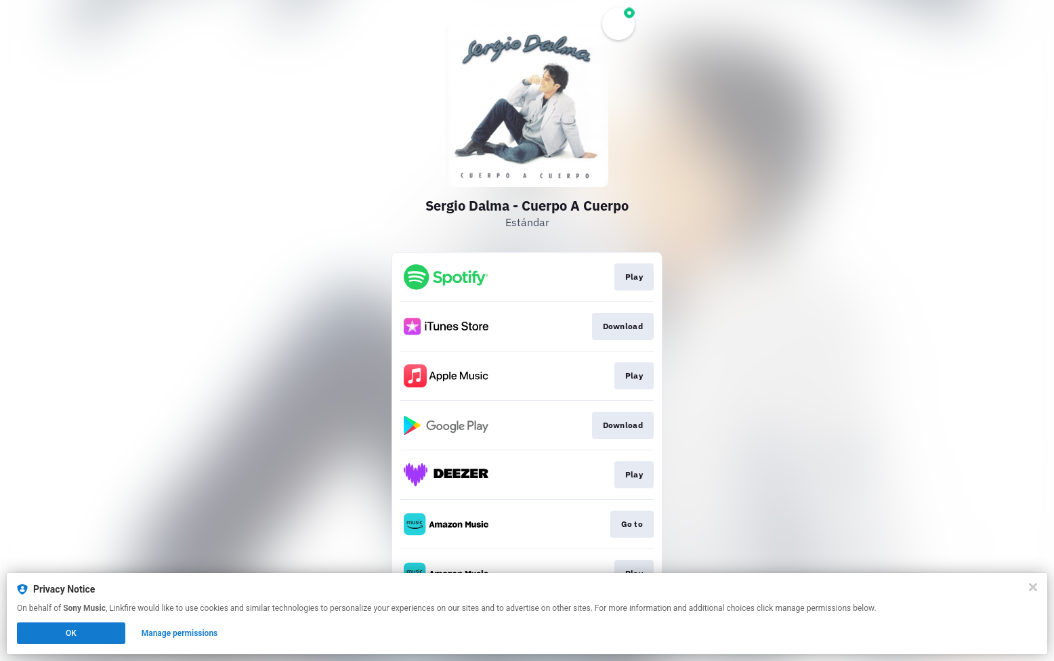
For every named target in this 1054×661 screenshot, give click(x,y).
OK (71, 633)
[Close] (1033, 587)
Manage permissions (180, 633)
